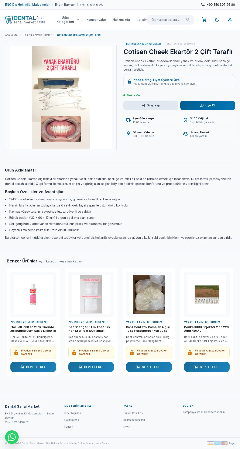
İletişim (142, 19)
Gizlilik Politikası (133, 413)
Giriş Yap (150, 105)
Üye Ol (207, 105)
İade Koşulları (72, 413)
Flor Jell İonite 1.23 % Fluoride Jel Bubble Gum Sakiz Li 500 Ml (33, 329)
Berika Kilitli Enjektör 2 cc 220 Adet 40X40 (206, 329)
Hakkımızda (121, 19)
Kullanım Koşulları (134, 419)
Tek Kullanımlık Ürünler (37, 34)
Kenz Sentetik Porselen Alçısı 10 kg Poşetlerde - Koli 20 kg (148, 329)
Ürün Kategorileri (68, 20)
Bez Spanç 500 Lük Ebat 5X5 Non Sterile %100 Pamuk (89, 329)
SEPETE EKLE (33, 367)
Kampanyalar (96, 19)
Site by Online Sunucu (82, 443)
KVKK (126, 426)
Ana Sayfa (41, 20)
